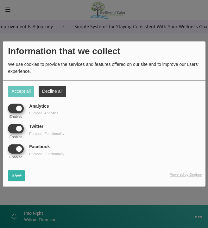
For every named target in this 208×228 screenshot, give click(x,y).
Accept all (21, 91)
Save (16, 175)
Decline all (52, 91)
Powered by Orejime (186, 175)
